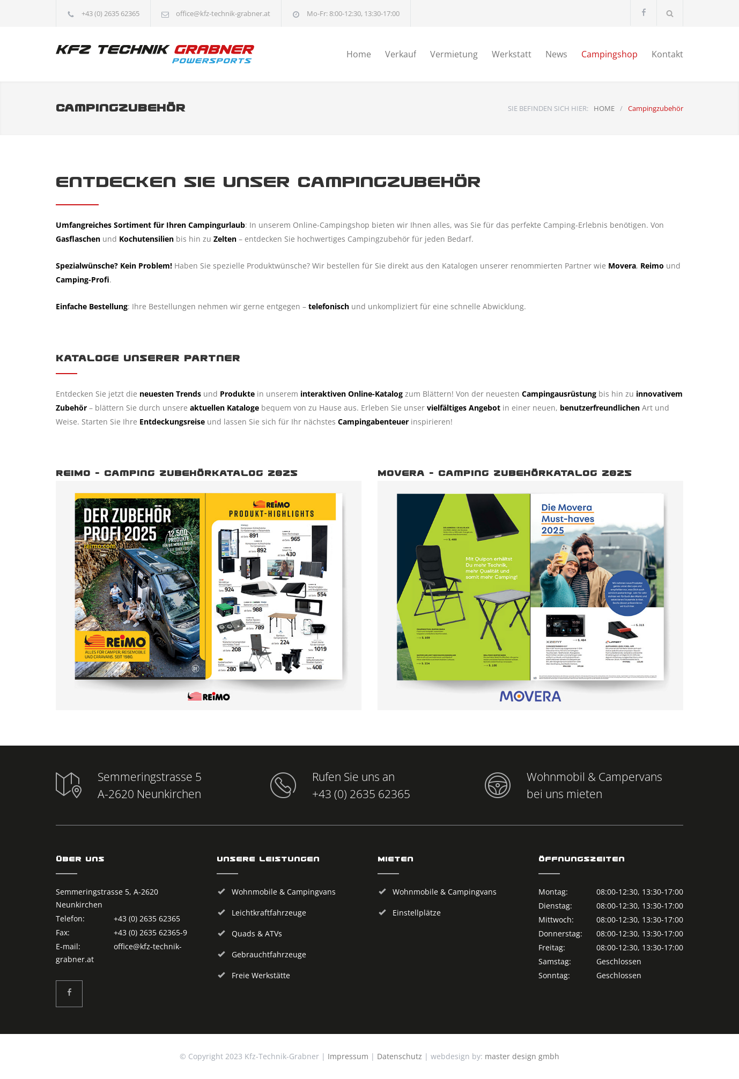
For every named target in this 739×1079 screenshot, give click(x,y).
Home (358, 54)
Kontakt (667, 54)
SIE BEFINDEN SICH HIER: (548, 108)
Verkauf (400, 54)
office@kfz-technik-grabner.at (223, 13)
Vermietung (454, 54)
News (556, 54)
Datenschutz (399, 1056)
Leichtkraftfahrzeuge (269, 912)
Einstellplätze (417, 912)
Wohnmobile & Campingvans (284, 892)
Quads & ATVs (257, 933)
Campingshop (609, 54)
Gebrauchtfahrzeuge (269, 954)
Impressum (348, 1056)
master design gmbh (522, 1056)
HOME (604, 108)
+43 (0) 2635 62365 (110, 13)
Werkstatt (511, 54)
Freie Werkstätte (261, 975)
